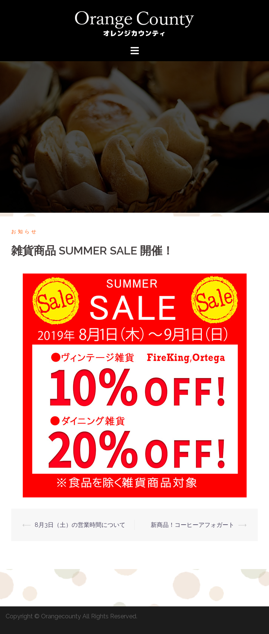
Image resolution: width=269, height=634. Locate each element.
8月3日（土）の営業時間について (80, 524)
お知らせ (24, 231)
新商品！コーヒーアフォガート (192, 524)
